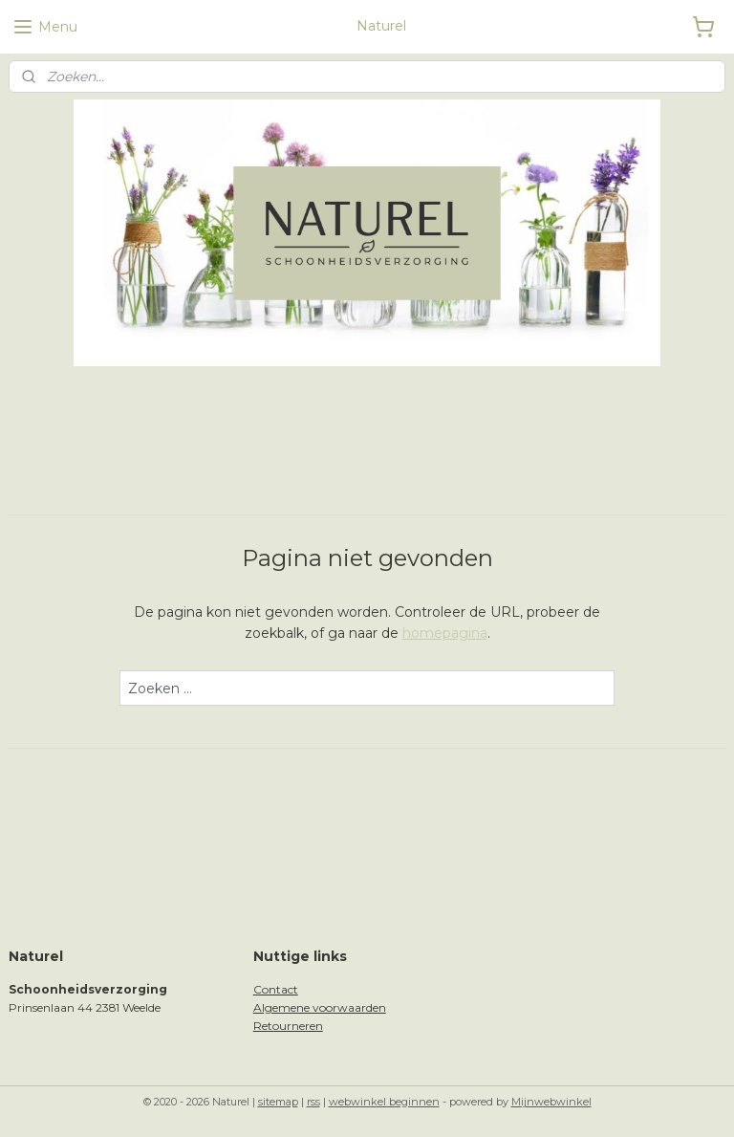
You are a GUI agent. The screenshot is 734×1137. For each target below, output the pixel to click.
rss (313, 1101)
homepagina (444, 633)
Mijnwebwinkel (551, 1101)
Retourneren (288, 1025)
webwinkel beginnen (384, 1101)
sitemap (278, 1101)
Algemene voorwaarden (319, 1007)
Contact (275, 989)
